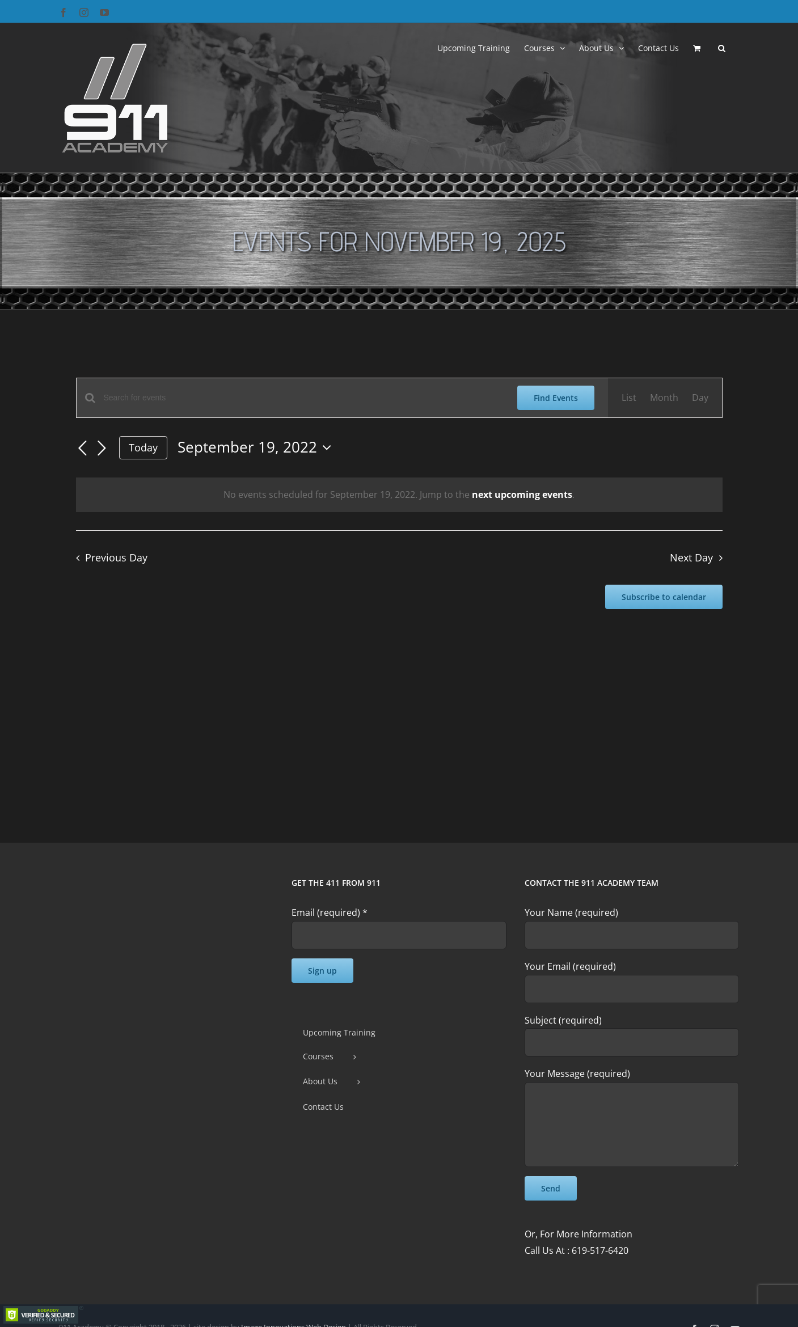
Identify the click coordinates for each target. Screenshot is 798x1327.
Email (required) (330, 912)
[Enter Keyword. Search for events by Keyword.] (304, 398)
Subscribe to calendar (664, 597)
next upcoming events (522, 494)
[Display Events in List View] (629, 397)
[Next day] (102, 448)
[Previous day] (83, 448)
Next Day (691, 557)
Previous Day (116, 557)
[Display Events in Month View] (664, 397)
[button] (721, 47)
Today (143, 447)
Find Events (556, 397)
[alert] (399, 494)
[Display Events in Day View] (700, 397)
